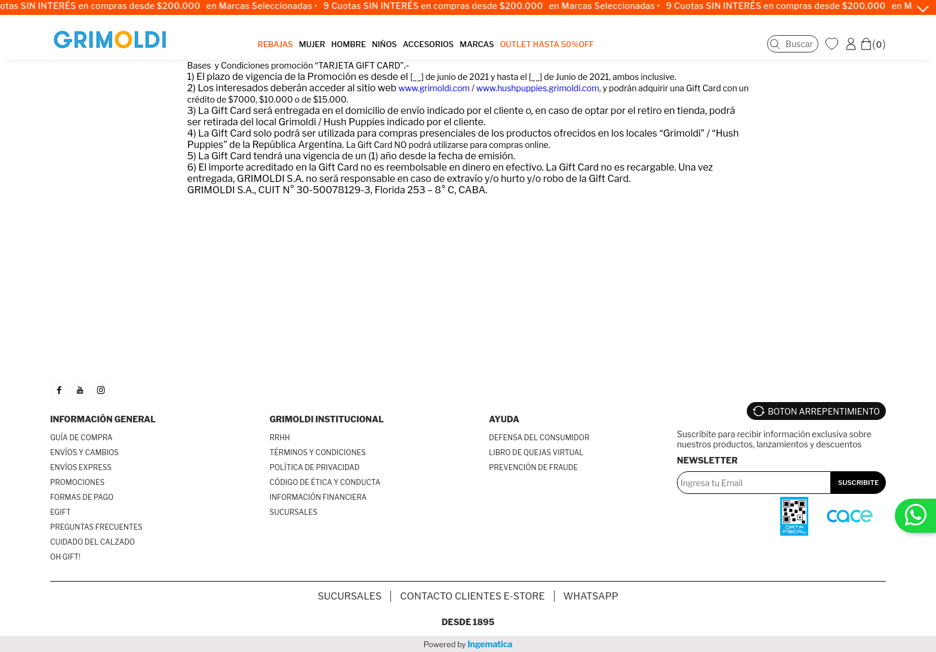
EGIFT (60, 512)
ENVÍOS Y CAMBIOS (84, 452)
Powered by (468, 644)
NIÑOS (384, 44)
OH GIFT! (65, 556)
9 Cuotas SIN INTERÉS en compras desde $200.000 (440, 6)
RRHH (280, 437)
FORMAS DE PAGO (81, 497)
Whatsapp (591, 596)
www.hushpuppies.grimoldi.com (537, 88)
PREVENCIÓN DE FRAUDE (533, 467)
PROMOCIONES (77, 482)
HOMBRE (348, 44)
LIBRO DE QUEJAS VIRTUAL (536, 452)
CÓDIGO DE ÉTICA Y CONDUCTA (325, 482)
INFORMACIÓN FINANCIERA (318, 497)
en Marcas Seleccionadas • (269, 6)
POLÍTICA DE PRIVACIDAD (315, 467)
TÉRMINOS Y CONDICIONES (318, 452)
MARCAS (477, 44)
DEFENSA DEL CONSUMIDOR (539, 437)
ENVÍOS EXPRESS (81, 467)
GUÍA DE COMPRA (81, 437)
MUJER (312, 44)
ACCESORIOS (428, 44)
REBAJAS (275, 44)
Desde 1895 (468, 622)
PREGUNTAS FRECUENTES (96, 527)
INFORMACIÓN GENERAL (103, 419)
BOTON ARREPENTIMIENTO (824, 411)
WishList (833, 43)
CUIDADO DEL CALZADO (92, 541)
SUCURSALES (294, 512)
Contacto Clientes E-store (472, 596)
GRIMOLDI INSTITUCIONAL (327, 419)
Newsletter (707, 460)
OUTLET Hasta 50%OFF (547, 44)
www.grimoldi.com (434, 88)
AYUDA (504, 419)
